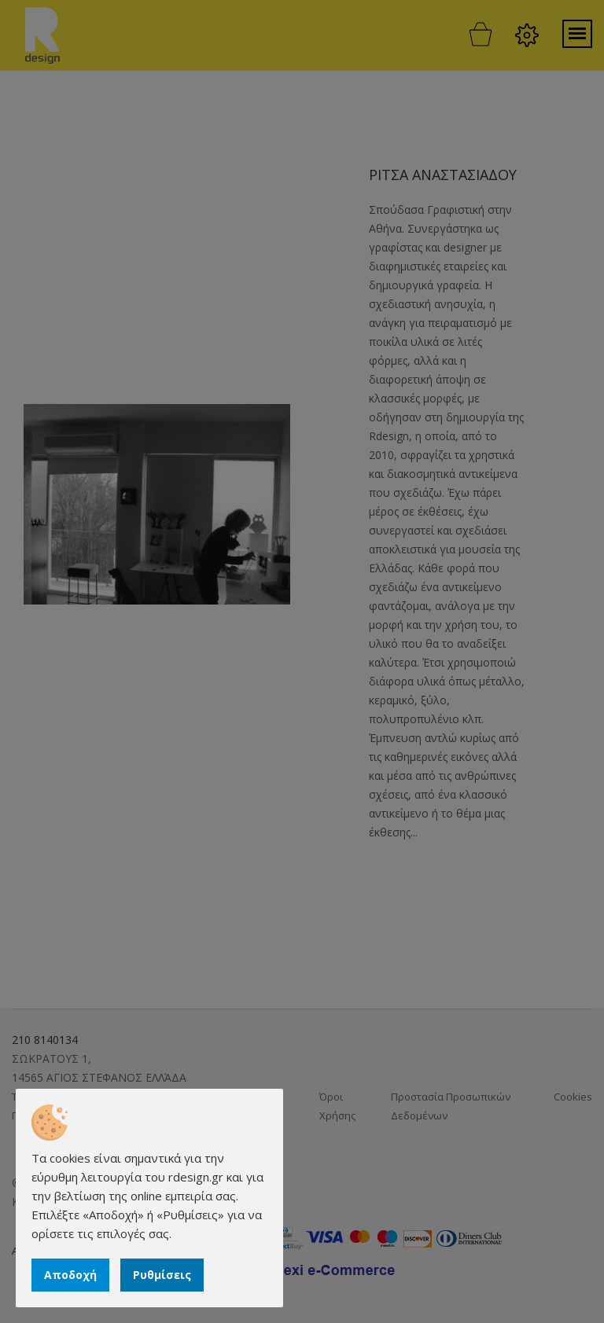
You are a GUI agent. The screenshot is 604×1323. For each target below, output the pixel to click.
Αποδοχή (70, 1274)
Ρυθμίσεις (162, 1274)
